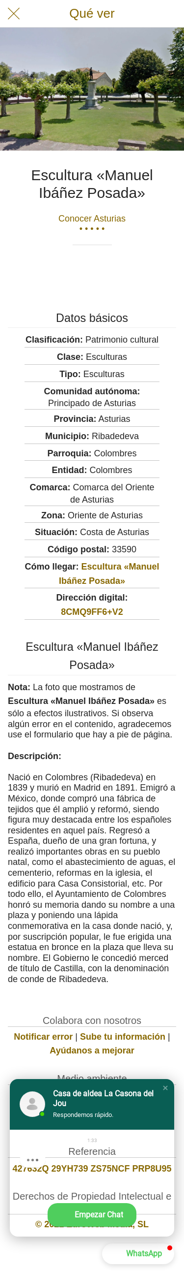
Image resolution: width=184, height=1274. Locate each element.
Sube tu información (122, 1037)
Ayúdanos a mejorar (92, 1050)
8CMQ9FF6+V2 (92, 612)
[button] (165, 1088)
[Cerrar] (14, 14)
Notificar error (43, 1037)
